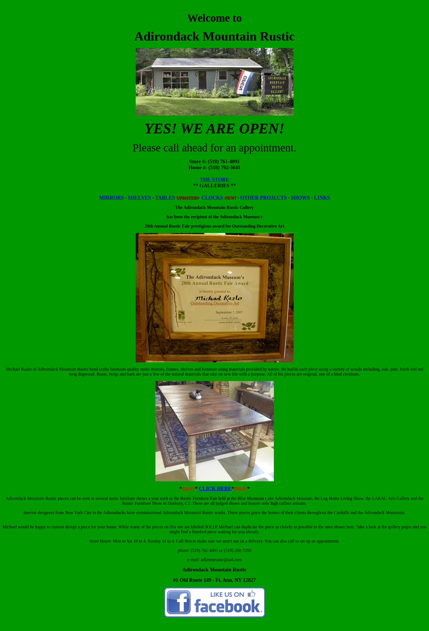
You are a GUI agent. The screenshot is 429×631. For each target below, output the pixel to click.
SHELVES (139, 197)
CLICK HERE (215, 488)
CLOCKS (212, 197)
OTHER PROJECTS (263, 197)
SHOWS (300, 197)
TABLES (165, 197)
